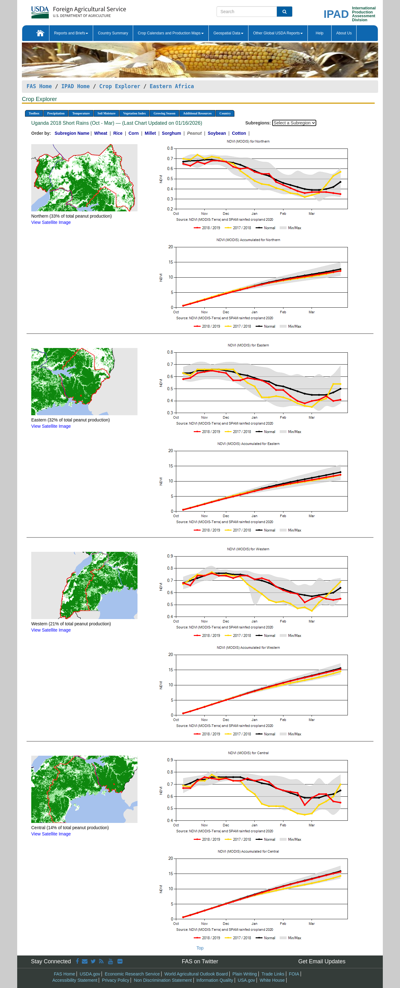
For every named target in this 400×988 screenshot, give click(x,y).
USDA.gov (90, 973)
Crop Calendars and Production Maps (171, 33)
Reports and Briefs (71, 33)
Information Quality (214, 980)
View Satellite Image (51, 222)
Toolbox (34, 113)
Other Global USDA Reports (278, 33)
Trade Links (273, 973)
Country (225, 113)
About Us (344, 33)
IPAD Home (75, 86)
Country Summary (113, 33)
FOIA (294, 973)
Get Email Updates (321, 961)
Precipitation (55, 113)
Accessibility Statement (75, 980)
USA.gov (246, 980)
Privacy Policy (115, 980)
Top (200, 947)
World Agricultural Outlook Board (196, 973)
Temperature (81, 113)
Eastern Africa (172, 86)
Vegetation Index (134, 113)
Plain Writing (244, 973)
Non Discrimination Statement (163, 980)
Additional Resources (197, 113)
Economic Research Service (132, 973)
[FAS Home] (63, 10)
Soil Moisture (106, 113)
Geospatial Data (228, 33)
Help (319, 33)
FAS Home (39, 86)
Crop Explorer (119, 86)
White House (272, 980)
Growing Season (164, 113)
